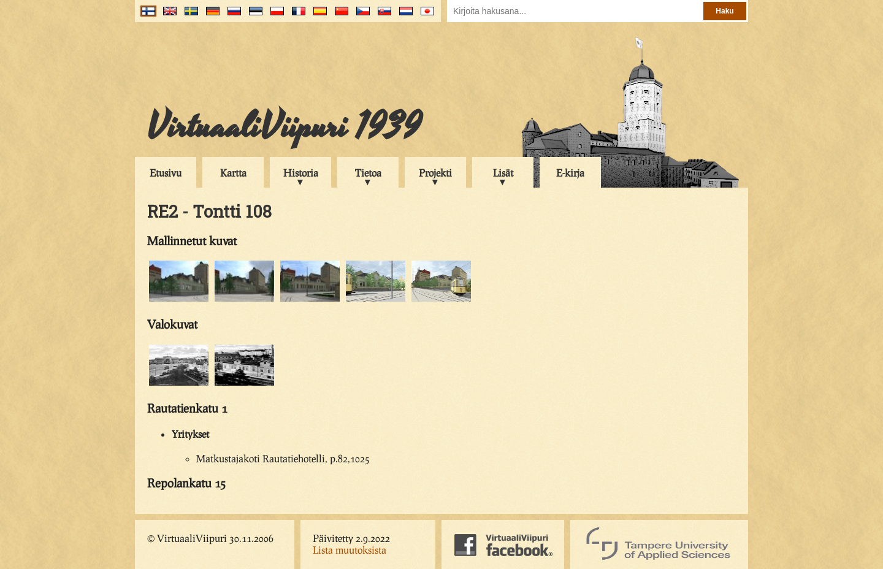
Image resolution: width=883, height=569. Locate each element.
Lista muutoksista (349, 550)
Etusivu (166, 172)
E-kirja (570, 172)
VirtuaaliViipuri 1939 (284, 127)
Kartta (233, 172)
